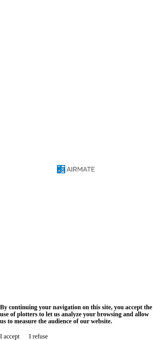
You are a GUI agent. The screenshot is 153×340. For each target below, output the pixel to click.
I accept (10, 336)
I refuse (38, 336)
